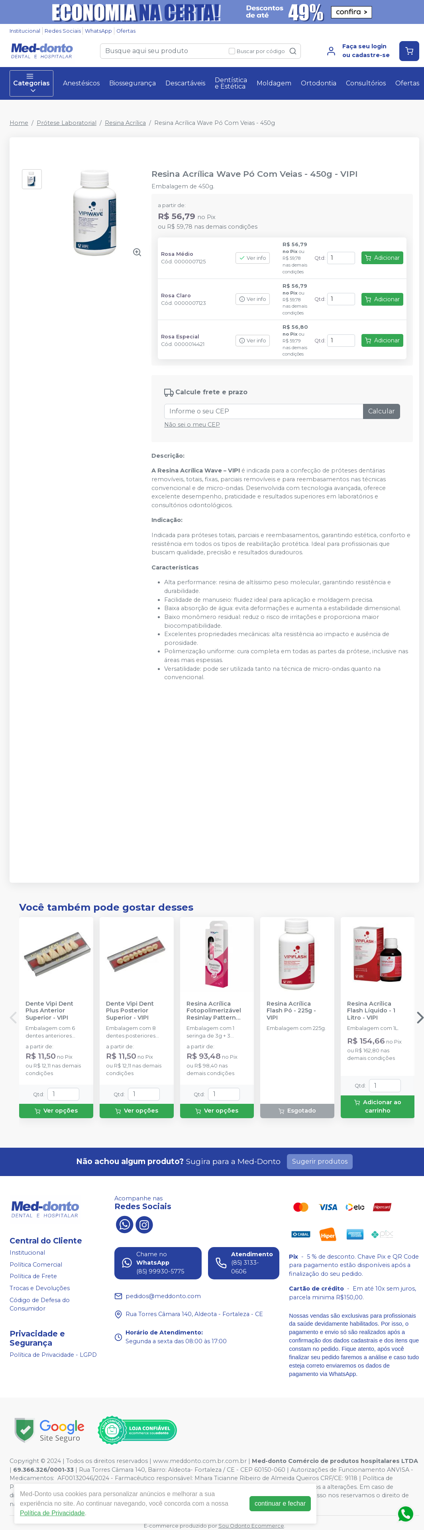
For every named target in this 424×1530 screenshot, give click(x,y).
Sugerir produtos (319, 1161)
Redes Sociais (63, 31)
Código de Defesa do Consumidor (40, 1305)
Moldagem (274, 83)
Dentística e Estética (231, 83)
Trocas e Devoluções (40, 1288)
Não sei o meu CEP (192, 424)
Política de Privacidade (52, 1513)
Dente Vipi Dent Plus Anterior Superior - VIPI (49, 1010)
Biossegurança (132, 83)
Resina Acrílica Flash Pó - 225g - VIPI (291, 1010)
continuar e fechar (280, 1503)
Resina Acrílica (125, 123)
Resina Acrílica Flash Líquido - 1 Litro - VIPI (371, 1010)
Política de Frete (33, 1276)
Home (19, 123)
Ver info (252, 258)
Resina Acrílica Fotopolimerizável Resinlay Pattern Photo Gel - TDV (213, 1010)
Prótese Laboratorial (66, 123)
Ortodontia (318, 83)
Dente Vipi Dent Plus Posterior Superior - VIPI (130, 1010)
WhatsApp (98, 31)
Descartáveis (185, 83)
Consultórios (366, 83)
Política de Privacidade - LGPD (53, 1354)
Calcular (381, 411)
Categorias (31, 83)
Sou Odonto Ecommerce (251, 1526)
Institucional (25, 31)
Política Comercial (36, 1264)
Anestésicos (81, 83)
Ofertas (125, 31)
